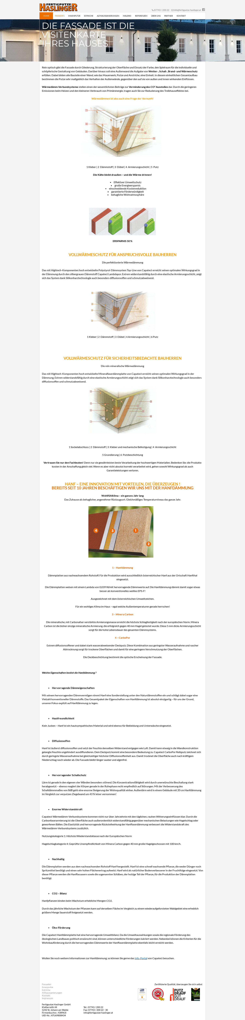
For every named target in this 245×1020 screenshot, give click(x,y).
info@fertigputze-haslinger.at (187, 10)
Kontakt (181, 16)
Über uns (156, 16)
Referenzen (141, 16)
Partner (168, 16)
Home (46, 16)
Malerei (127, 16)
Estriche (88, 16)
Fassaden (59, 16)
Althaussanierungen (108, 16)
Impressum (47, 998)
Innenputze (74, 16)
